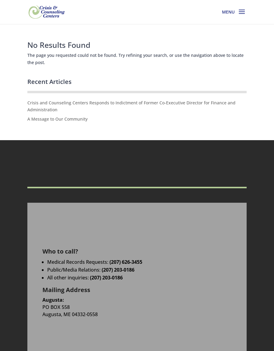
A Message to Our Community (57, 119)
